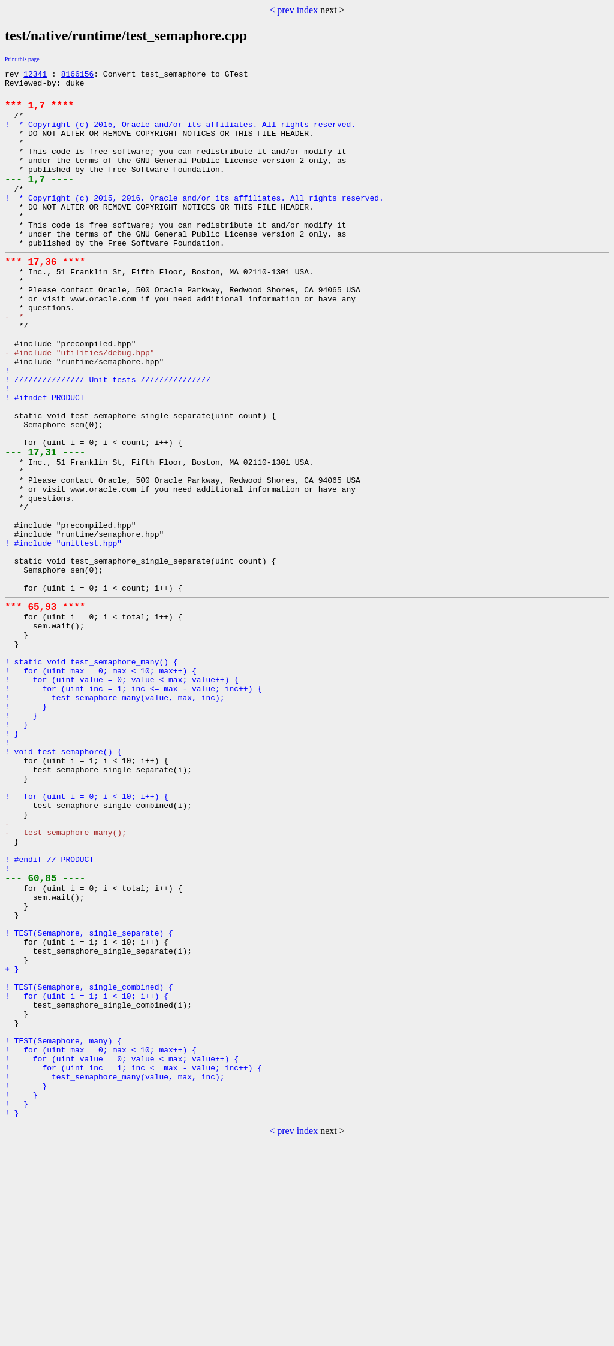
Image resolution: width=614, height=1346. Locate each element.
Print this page (22, 59)
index (307, 10)
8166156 (77, 75)
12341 (35, 75)
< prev (281, 10)
